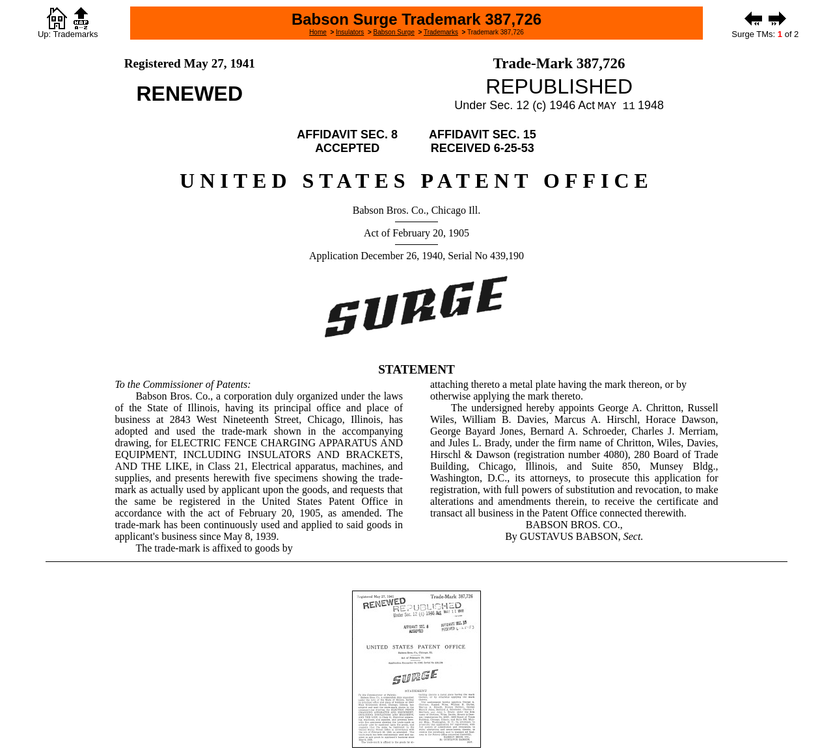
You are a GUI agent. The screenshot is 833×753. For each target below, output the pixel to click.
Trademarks (441, 32)
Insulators (350, 32)
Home (318, 32)
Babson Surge (394, 32)
